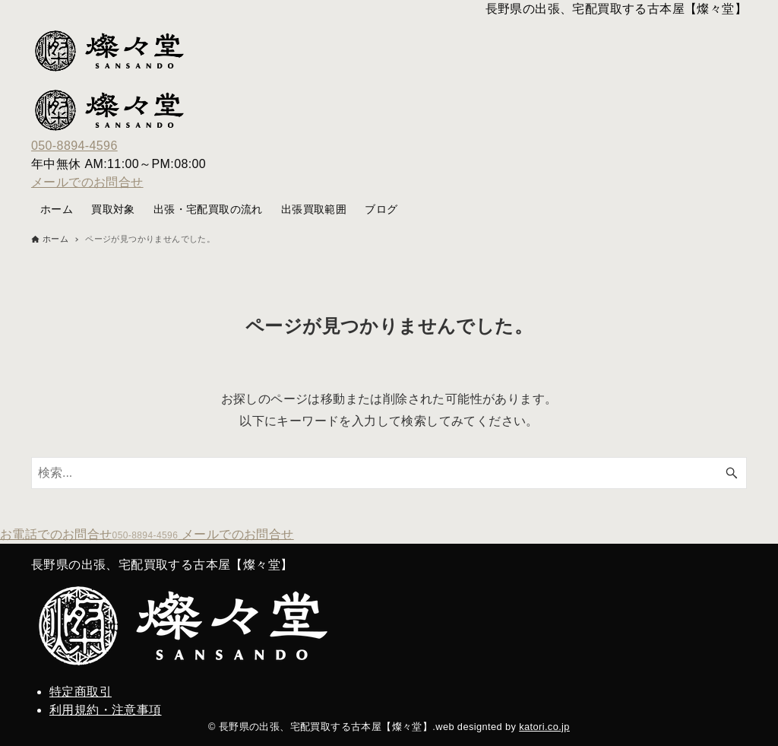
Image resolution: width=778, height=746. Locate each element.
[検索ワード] (389, 473)
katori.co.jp (544, 726)
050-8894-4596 (74, 145)
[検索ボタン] (731, 473)
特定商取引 (80, 691)
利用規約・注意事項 (105, 709)
